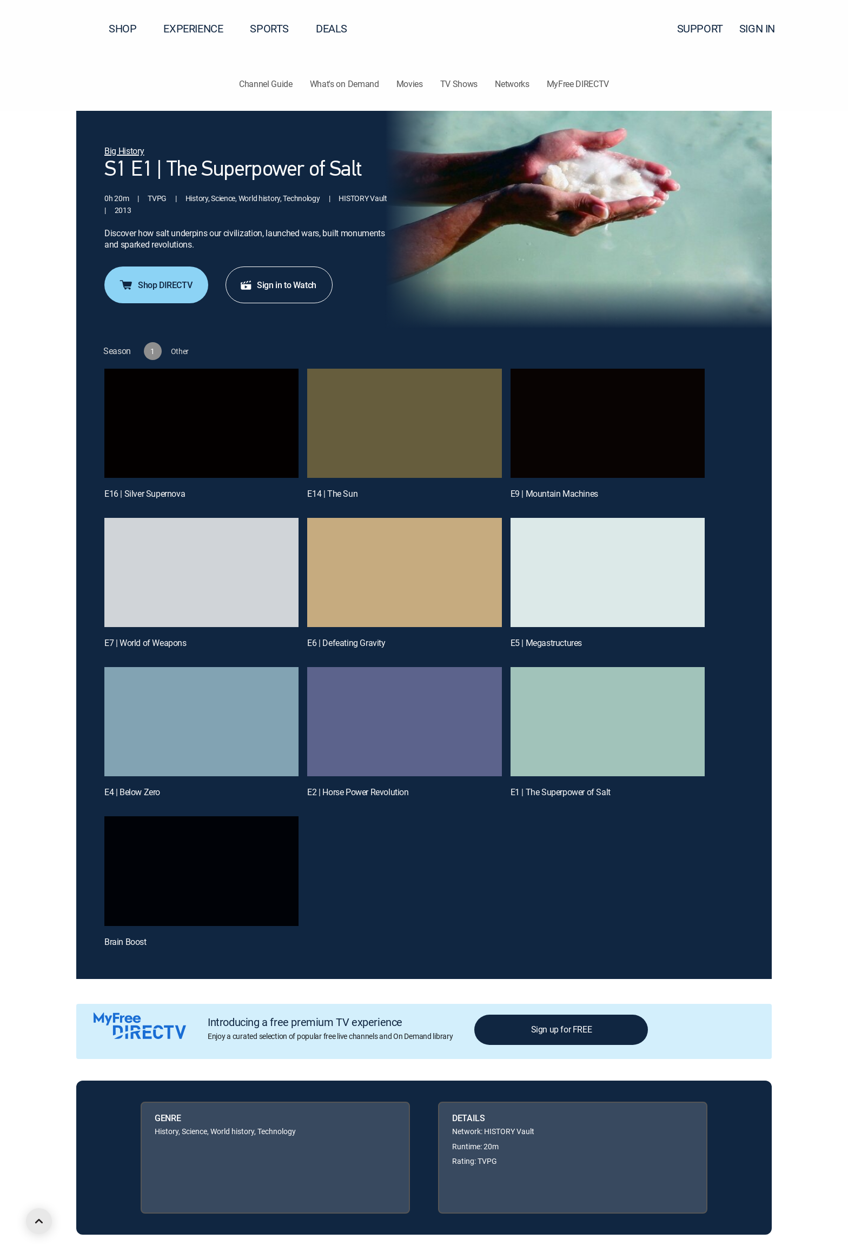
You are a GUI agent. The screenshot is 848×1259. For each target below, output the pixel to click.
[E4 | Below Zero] (201, 721)
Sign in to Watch (278, 284)
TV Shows (459, 84)
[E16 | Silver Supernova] (201, 423)
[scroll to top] (39, 1221)
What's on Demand (344, 84)
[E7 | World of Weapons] (201, 572)
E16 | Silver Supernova (144, 493)
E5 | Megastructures (546, 643)
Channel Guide (266, 84)
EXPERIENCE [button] (199, 28)
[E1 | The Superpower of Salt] (608, 721)
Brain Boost (125, 942)
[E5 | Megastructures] (608, 572)
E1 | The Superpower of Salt (561, 792)
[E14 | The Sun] (404, 423)
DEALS (331, 28)
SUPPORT (700, 28)
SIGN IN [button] (763, 28)
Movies (409, 84)
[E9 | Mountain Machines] (608, 423)
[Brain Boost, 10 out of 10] (201, 870)
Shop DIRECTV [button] (155, 284)
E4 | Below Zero (132, 792)
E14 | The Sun (332, 493)
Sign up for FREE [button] (561, 1029)
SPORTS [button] (276, 28)
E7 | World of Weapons (145, 643)
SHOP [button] (129, 28)
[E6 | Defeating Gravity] (404, 572)
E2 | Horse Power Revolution (357, 792)
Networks (512, 84)
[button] (820, 28)
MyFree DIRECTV (578, 84)
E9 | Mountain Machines (554, 493)
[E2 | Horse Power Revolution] (404, 721)
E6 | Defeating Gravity (346, 643)
